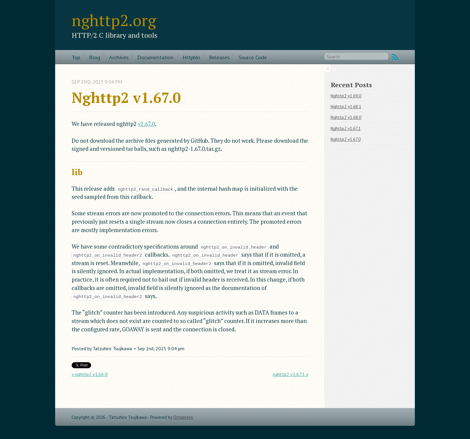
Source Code (253, 57)
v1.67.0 (146, 123)
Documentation (155, 57)
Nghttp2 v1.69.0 (346, 96)
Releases (219, 57)
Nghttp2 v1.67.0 (346, 139)
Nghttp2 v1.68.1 (346, 106)
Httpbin (191, 57)
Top (76, 57)
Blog (94, 57)
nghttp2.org (114, 20)
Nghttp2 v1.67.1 (346, 128)
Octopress (183, 417)
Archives (119, 57)
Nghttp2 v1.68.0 (346, 117)
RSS (395, 57)
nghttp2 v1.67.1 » (290, 374)
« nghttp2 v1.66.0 (90, 374)
